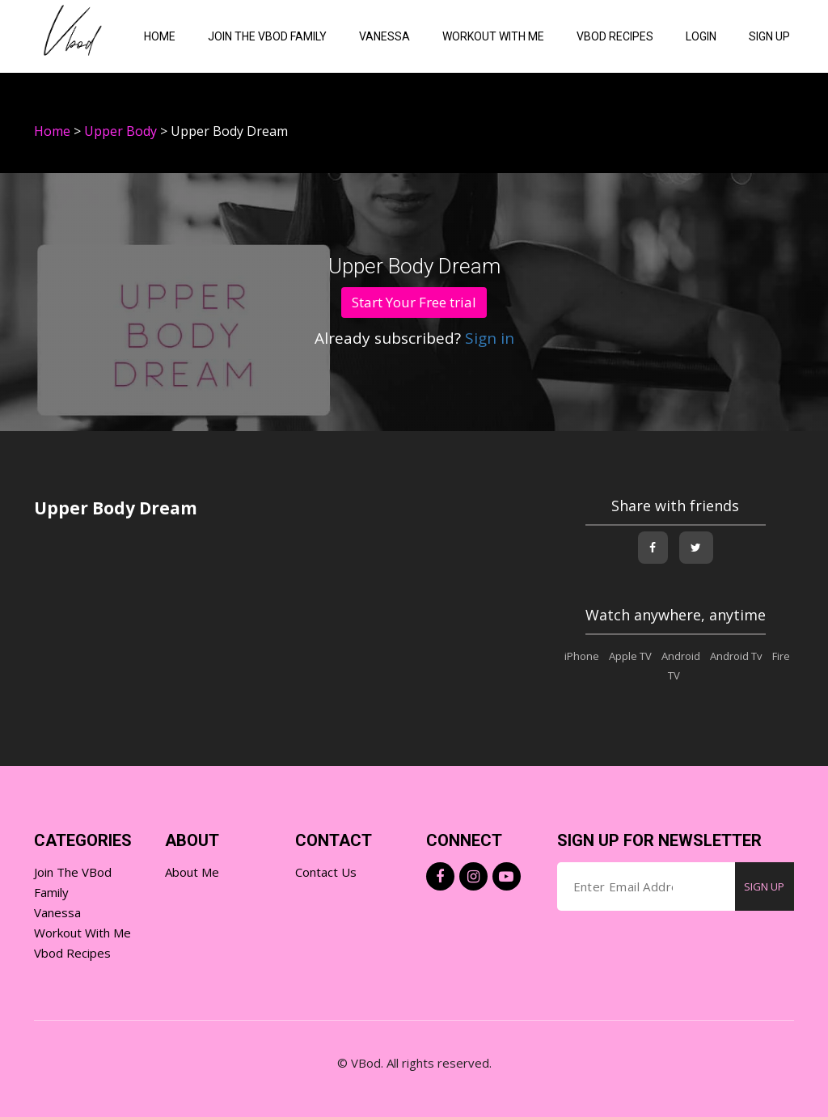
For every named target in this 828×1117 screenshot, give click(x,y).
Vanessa (384, 36)
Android (680, 656)
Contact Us (326, 872)
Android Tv (736, 656)
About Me (192, 872)
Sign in (487, 338)
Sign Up (769, 36)
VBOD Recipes (615, 36)
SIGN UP (764, 886)
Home (159, 36)
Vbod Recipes (72, 953)
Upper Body (120, 131)
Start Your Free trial (414, 302)
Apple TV (630, 656)
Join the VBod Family (267, 36)
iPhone (581, 656)
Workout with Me (82, 932)
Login (701, 36)
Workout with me (493, 36)
